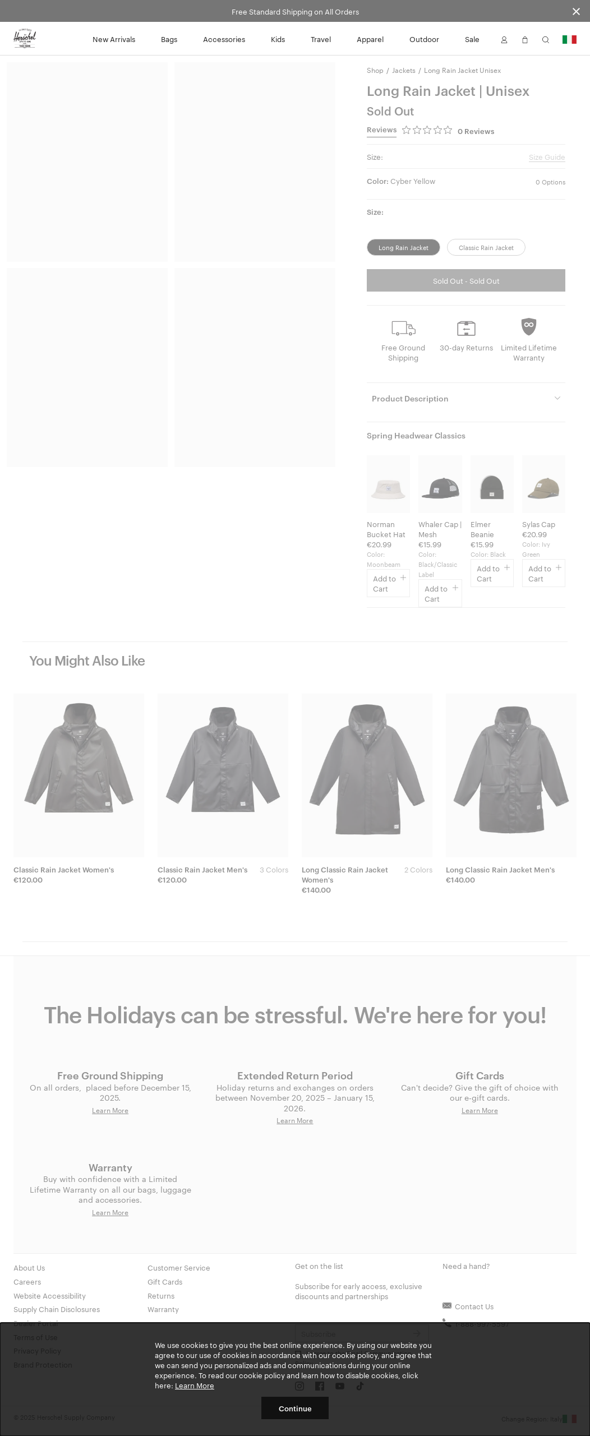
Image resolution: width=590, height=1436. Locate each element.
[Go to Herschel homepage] (24, 38)
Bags (169, 39)
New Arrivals (114, 39)
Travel (321, 39)
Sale (472, 39)
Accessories (224, 39)
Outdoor (424, 39)
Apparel (370, 39)
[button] (504, 39)
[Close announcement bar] (576, 11)
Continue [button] (295, 1408)
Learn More (194, 1385)
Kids (278, 39)
